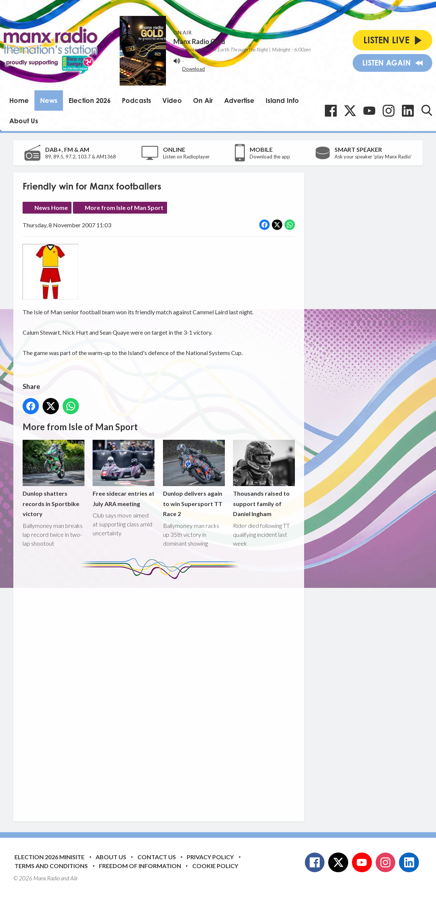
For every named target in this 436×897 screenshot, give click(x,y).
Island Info (282, 100)
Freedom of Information (140, 865)
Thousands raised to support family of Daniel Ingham (264, 478)
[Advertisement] (161, 694)
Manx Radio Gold (199, 41)
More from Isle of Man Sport (124, 207)
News (48, 100)
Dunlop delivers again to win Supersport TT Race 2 (194, 478)
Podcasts (136, 100)
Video (172, 100)
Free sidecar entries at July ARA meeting (123, 473)
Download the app (270, 157)
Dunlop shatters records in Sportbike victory (53, 478)
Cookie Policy (215, 865)
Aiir (74, 878)
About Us (23, 121)
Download (193, 69)
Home (19, 100)
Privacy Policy (210, 856)
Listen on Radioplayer (186, 157)
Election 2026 (90, 100)
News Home (51, 207)
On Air (203, 100)
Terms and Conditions (51, 865)
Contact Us (156, 856)
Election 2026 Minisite (49, 856)
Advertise (239, 100)
